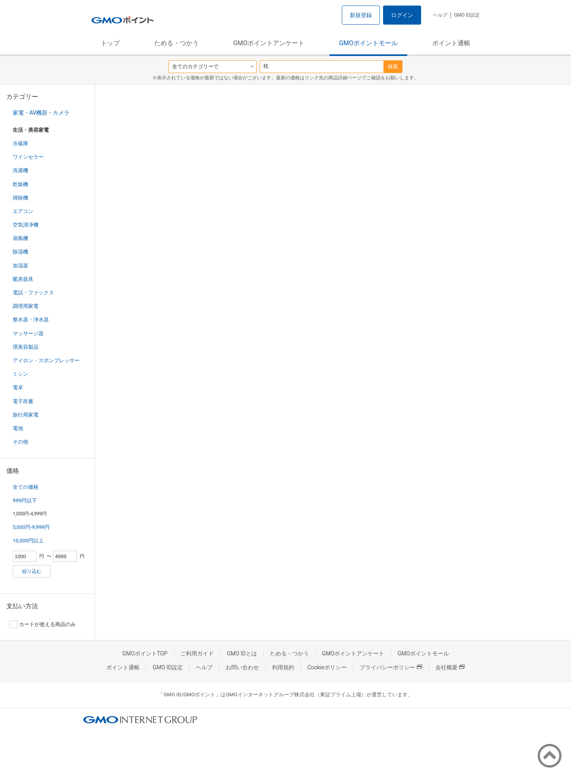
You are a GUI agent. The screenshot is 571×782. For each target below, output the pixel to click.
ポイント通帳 (451, 43)
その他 (20, 442)
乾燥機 (20, 184)
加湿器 (20, 266)
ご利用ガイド (197, 653)
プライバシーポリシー (391, 667)
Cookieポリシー (327, 667)
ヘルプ (440, 15)
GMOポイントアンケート (269, 43)
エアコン (23, 211)
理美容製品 (25, 347)
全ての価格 (25, 487)
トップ (110, 43)
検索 (393, 66)
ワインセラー (28, 157)
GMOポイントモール (368, 43)
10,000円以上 (28, 541)
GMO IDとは (242, 653)
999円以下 (25, 500)
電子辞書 (23, 401)
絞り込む (31, 571)
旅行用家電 (25, 415)
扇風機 (20, 238)
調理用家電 (25, 306)
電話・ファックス (33, 293)
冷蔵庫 (20, 143)
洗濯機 (20, 170)
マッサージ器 (28, 333)
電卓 (18, 387)
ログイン (402, 15)
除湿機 (20, 252)
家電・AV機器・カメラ (41, 113)
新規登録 (361, 15)
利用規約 (283, 667)
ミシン (20, 374)
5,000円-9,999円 (31, 527)
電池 (18, 428)
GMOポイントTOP (144, 653)
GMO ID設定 (467, 15)
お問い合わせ (242, 667)
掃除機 (20, 198)
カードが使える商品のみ (43, 624)
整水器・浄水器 (31, 320)
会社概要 (450, 667)
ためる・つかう (176, 43)
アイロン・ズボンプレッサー (46, 360)
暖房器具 (23, 279)
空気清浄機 (25, 225)
